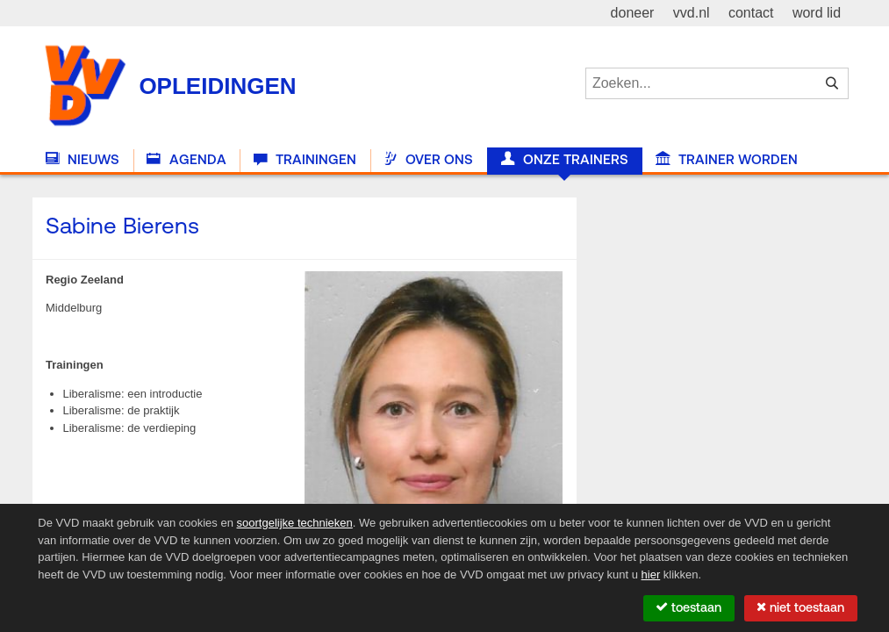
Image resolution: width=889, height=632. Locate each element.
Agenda (186, 160)
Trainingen (305, 160)
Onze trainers (564, 160)
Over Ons (428, 160)
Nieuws (82, 160)
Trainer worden (727, 160)
